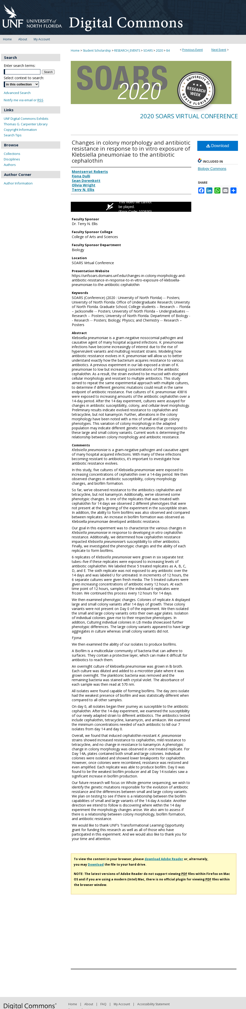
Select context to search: (24, 77)
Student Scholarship (97, 50)
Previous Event (192, 50)
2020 (160, 50)
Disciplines (12, 159)
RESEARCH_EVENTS (127, 50)
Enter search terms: (19, 65)
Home (75, 50)
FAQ (103, 1004)
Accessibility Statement (153, 1004)
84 (168, 50)
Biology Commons (212, 169)
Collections (12, 153)
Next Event (218, 50)
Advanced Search (17, 92)
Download (217, 146)
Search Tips (13, 135)
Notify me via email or (23, 100)
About (88, 1004)
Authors (10, 164)
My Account (122, 1004)
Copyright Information (20, 129)
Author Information (18, 183)
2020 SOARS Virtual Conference (189, 116)
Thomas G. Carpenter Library (26, 124)
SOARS (148, 50)
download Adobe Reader (164, 859)
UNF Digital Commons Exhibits (26, 118)
